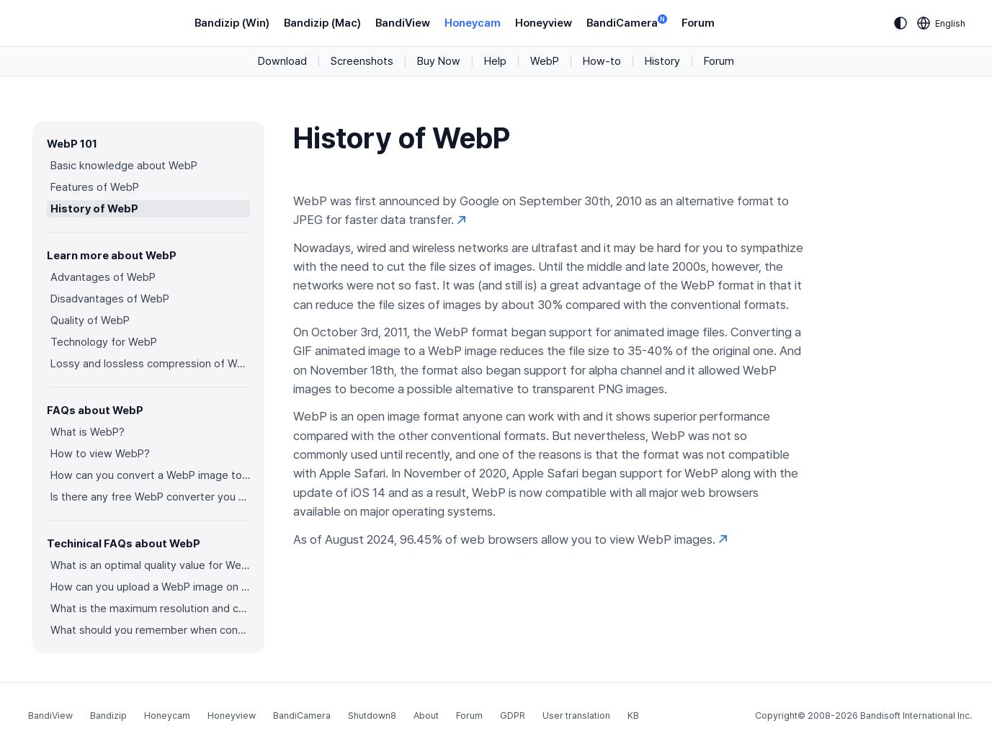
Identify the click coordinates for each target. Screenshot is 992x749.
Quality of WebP (90, 320)
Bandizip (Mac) (322, 23)
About (426, 715)
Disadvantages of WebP (109, 298)
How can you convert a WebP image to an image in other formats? (150, 475)
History (662, 61)
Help (495, 61)
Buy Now (438, 61)
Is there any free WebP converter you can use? (150, 496)
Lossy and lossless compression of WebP (150, 363)
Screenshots (362, 61)
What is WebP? (87, 432)
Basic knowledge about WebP (123, 165)
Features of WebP (94, 187)
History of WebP (94, 208)
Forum (698, 23)
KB (633, 715)
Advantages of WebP (103, 277)
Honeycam (472, 23)
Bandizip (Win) (232, 23)
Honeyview (543, 23)
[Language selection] (941, 23)
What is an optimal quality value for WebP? (150, 565)
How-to (602, 61)
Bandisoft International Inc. (916, 715)
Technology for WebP (103, 342)
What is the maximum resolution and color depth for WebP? (150, 608)
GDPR (512, 715)
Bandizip (108, 715)
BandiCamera (626, 22)
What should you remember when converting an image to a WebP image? (150, 630)
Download (282, 61)
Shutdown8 (372, 715)
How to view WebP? (100, 453)
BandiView (402, 23)
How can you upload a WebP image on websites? (150, 586)
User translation (576, 715)
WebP (544, 61)
